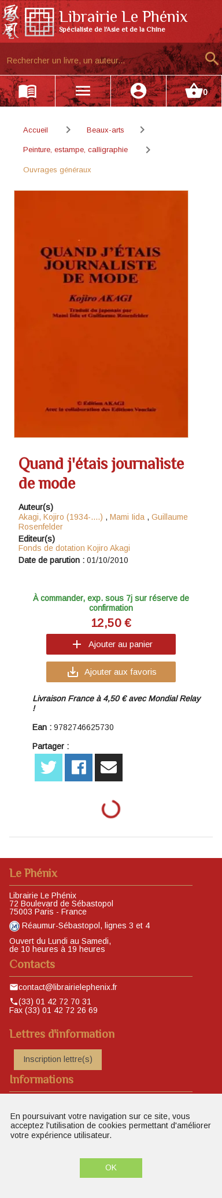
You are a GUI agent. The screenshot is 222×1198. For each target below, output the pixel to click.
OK (111, 1167)
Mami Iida (128, 516)
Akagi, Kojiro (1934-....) (60, 516)
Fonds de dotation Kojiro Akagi (74, 548)
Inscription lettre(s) (57, 1059)
